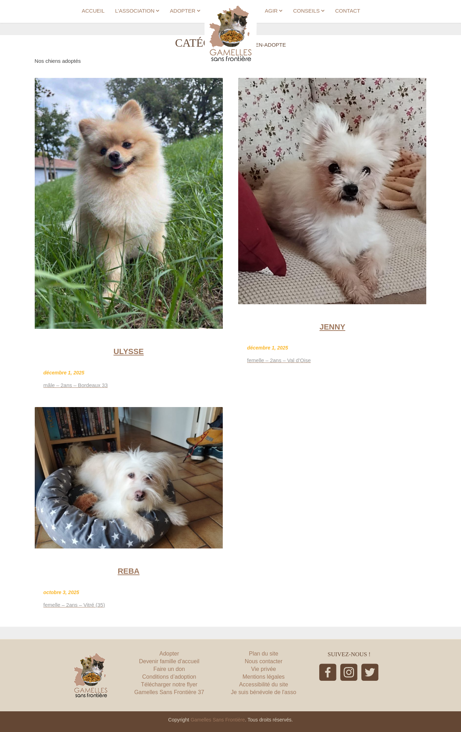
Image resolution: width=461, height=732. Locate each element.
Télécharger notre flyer (169, 684)
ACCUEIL (93, 11)
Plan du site (263, 654)
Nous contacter (263, 661)
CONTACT (347, 11)
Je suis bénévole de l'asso (263, 692)
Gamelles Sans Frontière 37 (169, 692)
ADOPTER (182, 11)
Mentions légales (263, 677)
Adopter (169, 654)
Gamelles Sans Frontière (218, 720)
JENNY (332, 326)
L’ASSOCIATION (134, 11)
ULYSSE (129, 351)
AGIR (271, 11)
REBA (128, 571)
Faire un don (169, 669)
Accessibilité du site (263, 684)
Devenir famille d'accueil (169, 661)
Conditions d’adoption (169, 677)
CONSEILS (306, 11)
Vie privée (263, 669)
